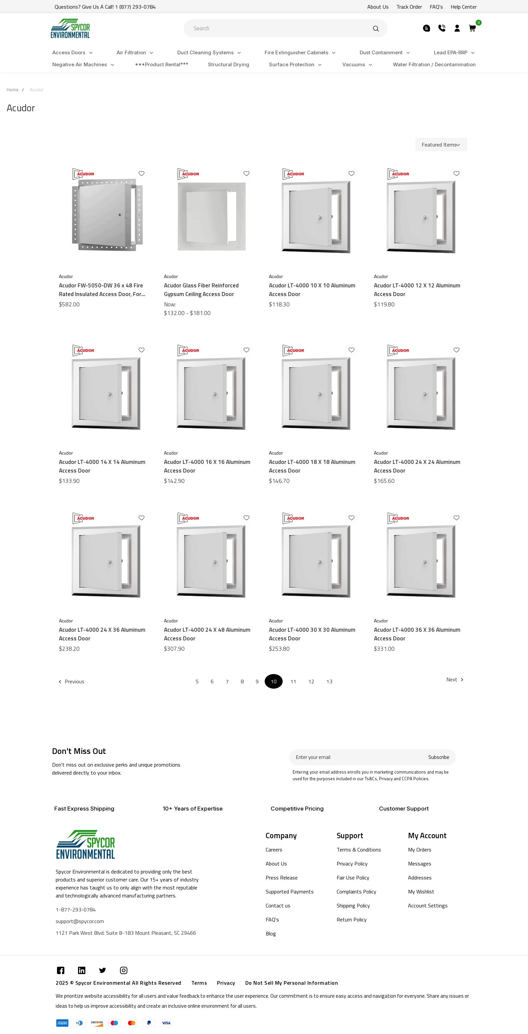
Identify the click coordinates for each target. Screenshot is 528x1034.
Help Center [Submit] (464, 7)
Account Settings (428, 905)
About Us (276, 863)
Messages (419, 863)
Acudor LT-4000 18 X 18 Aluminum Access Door (312, 466)
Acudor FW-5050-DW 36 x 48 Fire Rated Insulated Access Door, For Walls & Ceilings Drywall (101, 289)
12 (311, 681)
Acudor (37, 89)
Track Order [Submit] (409, 7)
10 (274, 681)
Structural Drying (228, 64)
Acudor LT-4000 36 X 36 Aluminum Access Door (417, 634)
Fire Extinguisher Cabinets (301, 53)
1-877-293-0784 (76, 909)
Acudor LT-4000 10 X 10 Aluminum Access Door (312, 289)
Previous (72, 681)
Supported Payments (290, 891)
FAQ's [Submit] (436, 7)
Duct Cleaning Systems (210, 53)
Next (455, 679)
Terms (199, 983)
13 (329, 681)
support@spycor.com (80, 921)
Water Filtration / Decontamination (434, 64)
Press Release (282, 877)
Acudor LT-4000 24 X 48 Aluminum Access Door (207, 634)
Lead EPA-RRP (455, 53)
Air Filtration (136, 53)
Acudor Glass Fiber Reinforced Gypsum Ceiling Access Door (201, 289)
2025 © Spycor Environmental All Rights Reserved (118, 983)
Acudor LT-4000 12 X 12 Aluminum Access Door (417, 289)
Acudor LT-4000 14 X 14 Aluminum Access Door (102, 466)
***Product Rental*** (161, 64)
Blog (271, 933)
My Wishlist (421, 891)
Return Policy (352, 919)
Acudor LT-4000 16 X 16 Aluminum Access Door (207, 466)
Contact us (278, 905)
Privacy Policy (352, 863)
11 (293, 681)
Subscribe (438, 757)
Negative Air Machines (84, 65)
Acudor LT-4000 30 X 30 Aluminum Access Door (312, 634)
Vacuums (358, 65)
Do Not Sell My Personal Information (291, 983)
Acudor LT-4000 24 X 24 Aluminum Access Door (417, 466)
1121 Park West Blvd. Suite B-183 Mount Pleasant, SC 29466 (126, 933)
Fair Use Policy (353, 877)
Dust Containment (386, 53)
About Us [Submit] (378, 7)
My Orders (419, 850)
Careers (274, 850)
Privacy (226, 983)
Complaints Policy (356, 891)
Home (13, 89)
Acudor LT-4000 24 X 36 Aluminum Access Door (102, 634)
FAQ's (272, 919)
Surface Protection (296, 65)
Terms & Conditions (359, 850)
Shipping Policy (353, 905)
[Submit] (376, 28)
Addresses (420, 877)
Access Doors (73, 53)
